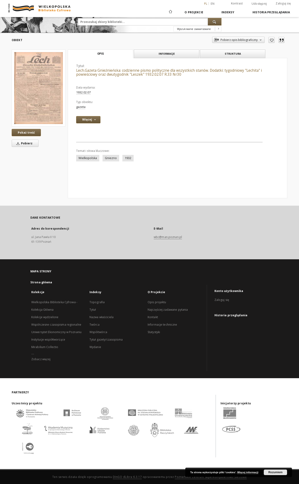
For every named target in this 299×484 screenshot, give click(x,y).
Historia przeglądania (271, 12)
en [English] (212, 3)
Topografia (97, 302)
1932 (128, 158)
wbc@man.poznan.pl (168, 237)
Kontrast (237, 3)
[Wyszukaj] (214, 21)
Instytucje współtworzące (48, 340)
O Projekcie (194, 12)
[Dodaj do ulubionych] (271, 40)
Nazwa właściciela (101, 317)
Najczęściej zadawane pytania (168, 310)
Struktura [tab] (233, 53)
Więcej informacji (247, 472)
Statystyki (154, 332)
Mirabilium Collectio (44, 347)
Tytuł (92, 310)
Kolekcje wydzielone (44, 317)
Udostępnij (259, 4)
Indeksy (227, 12)
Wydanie (95, 347)
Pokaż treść (26, 133)
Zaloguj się (283, 3)
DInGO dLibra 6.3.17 (127, 477)
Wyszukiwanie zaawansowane (194, 29)
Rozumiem (275, 472)
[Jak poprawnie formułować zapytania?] (218, 29)
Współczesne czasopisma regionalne (56, 325)
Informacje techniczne (162, 325)
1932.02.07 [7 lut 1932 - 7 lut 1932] (83, 92)
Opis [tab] (100, 53)
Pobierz (23, 143)
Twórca (94, 325)
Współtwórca (98, 332)
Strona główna (41, 282)
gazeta (80, 107)
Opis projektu (157, 302)
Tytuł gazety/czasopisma (106, 340)
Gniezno (111, 158)
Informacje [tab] (167, 53)
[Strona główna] (170, 12)
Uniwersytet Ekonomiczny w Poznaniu (56, 332)
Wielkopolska (87, 158)
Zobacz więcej (41, 359)
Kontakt (153, 317)
